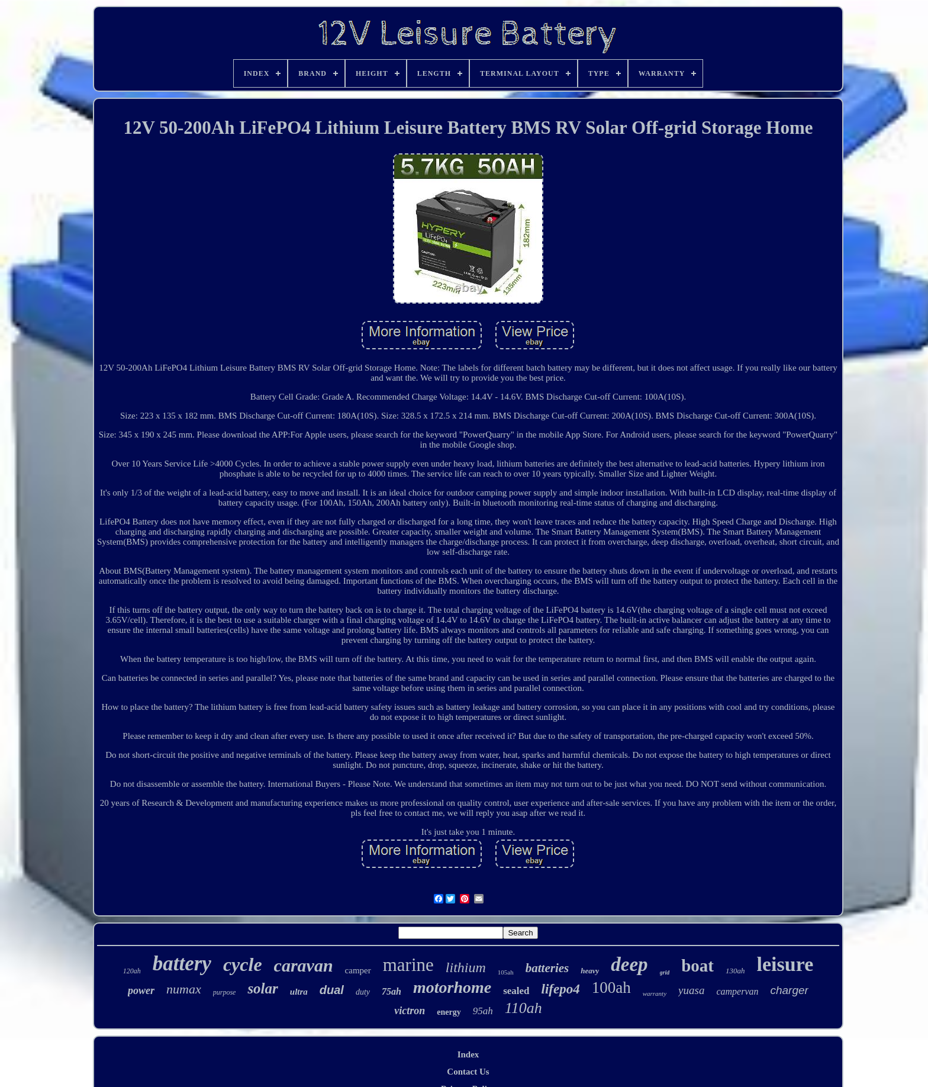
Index (468, 1054)
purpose (224, 992)
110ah (523, 1008)
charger (789, 990)
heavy (590, 970)
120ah (132, 971)
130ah (735, 970)
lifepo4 (561, 989)
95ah (483, 1011)
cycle (242, 964)
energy (448, 1012)
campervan (737, 991)
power (141, 990)
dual (332, 989)
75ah (391, 991)
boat (697, 965)
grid (665, 972)
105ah (506, 972)
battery (182, 963)
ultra (299, 991)
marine (408, 964)
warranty (654, 993)
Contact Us (468, 1071)
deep (629, 964)
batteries (547, 968)
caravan (303, 965)
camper (358, 970)
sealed (516, 990)
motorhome (452, 987)
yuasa (691, 990)
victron (409, 1011)
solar (262, 988)
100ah (611, 987)
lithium (466, 967)
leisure (785, 964)
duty (363, 992)
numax (183, 989)
